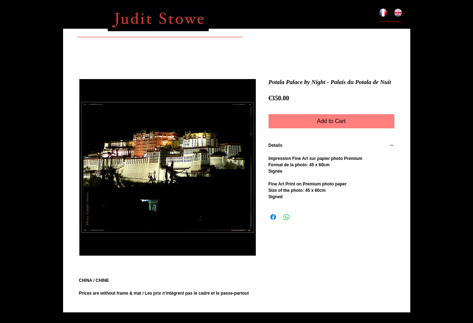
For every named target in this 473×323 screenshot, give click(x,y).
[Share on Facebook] (273, 217)
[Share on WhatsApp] (286, 217)
